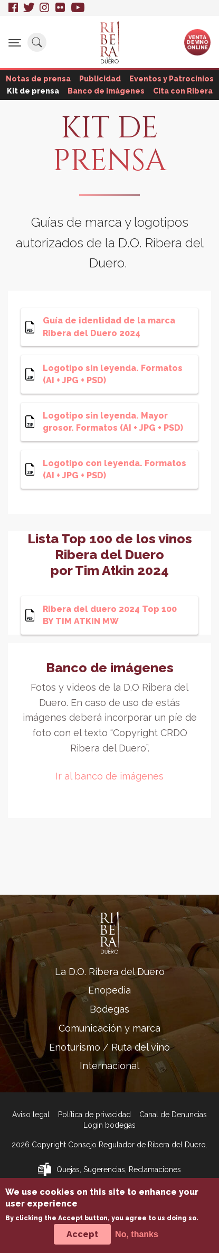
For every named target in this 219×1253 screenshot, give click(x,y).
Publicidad (100, 79)
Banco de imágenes (106, 91)
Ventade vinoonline (197, 42)
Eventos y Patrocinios (171, 79)
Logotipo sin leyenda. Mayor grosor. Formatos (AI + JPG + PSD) (113, 422)
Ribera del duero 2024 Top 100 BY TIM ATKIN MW (110, 615)
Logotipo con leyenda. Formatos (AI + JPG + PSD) (114, 469)
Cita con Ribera (183, 91)
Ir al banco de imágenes (109, 776)
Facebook (13, 8)
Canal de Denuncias (173, 1114)
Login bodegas (109, 1125)
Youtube (77, 8)
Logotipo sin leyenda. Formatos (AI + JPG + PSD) (113, 374)
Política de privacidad (94, 1114)
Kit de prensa (33, 91)
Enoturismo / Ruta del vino (109, 1047)
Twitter (28, 8)
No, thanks (136, 1238)
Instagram (45, 8)
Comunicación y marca (109, 1028)
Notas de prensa (38, 79)
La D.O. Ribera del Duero (110, 971)
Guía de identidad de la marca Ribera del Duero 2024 (109, 326)
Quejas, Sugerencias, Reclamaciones (118, 1169)
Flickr (60, 8)
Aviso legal (31, 1114)
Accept (82, 1238)
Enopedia (109, 990)
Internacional (109, 1065)
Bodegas (109, 1009)
